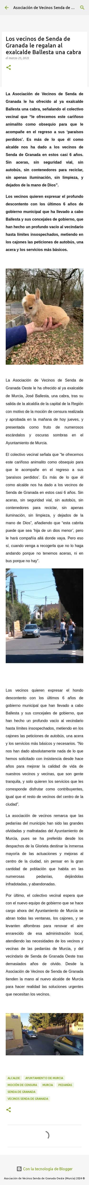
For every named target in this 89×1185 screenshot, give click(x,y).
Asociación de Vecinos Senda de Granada (49, 7)
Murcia (47, 1084)
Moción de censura (22, 1084)
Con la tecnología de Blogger (44, 1169)
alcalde (14, 1078)
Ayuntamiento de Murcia (44, 1078)
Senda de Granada (21, 1091)
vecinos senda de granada (28, 1098)
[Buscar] (82, 7)
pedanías (65, 1084)
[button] (8, 68)
